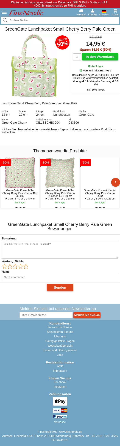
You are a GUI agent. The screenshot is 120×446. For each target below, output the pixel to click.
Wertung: (13, 261)
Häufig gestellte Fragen (60, 341)
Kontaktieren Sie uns (60, 331)
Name (6, 271)
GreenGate (86, 114)
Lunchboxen (61, 114)
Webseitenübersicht (60, 345)
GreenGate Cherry (14, 122)
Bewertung (9, 238)
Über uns (60, 336)
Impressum (60, 370)
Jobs (60, 354)
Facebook (60, 382)
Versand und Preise (60, 327)
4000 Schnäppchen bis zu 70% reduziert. (60, 5)
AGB (60, 366)
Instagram (60, 386)
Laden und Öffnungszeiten (60, 350)
